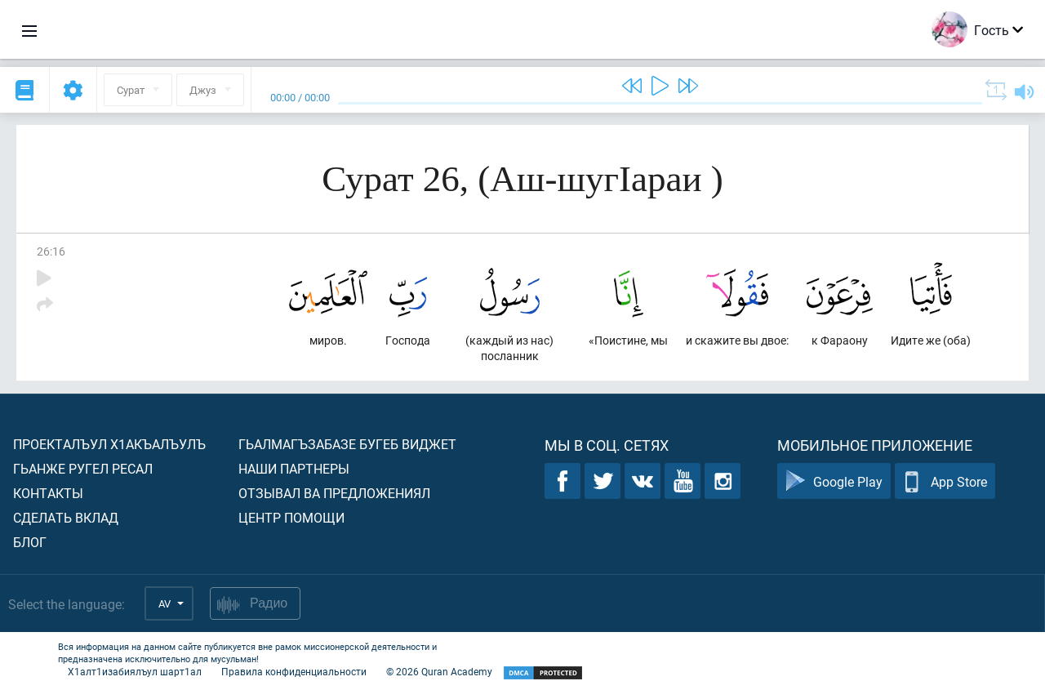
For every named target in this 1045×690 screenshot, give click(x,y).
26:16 (51, 251)
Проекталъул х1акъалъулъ (109, 443)
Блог (30, 541)
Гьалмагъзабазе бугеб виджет (347, 443)
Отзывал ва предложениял (334, 492)
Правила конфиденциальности (294, 671)
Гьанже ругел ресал (83, 468)
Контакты (48, 492)
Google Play (834, 481)
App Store (945, 481)
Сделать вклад (65, 517)
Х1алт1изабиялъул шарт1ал (135, 671)
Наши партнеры (293, 468)
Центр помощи (291, 517)
